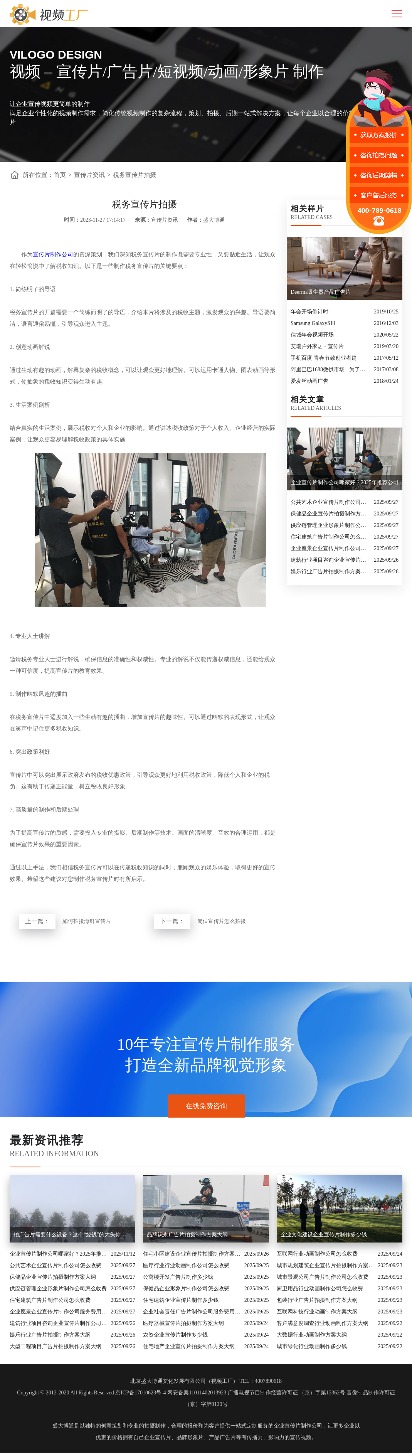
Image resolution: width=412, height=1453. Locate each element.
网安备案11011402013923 (196, 1393)
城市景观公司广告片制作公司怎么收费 (322, 1277)
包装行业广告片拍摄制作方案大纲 (317, 1300)
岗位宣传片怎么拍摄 (221, 921)
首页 (60, 175)
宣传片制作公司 (53, 254)
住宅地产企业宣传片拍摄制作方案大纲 (189, 1346)
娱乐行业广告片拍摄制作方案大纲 (330, 571)
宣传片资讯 (89, 175)
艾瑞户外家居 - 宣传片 (317, 346)
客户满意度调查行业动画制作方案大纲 (322, 1323)
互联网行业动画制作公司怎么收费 (317, 1254)
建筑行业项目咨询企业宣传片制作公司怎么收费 (330, 560)
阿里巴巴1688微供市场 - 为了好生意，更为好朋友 (330, 369)
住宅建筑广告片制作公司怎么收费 (330, 537)
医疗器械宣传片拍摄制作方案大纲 (183, 1323)
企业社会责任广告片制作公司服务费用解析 (191, 1312)
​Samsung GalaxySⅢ (313, 323)
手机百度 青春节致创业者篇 (324, 358)
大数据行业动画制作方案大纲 (312, 1335)
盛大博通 (63, 1426)
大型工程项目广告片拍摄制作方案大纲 (55, 1346)
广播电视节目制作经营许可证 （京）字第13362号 (286, 1393)
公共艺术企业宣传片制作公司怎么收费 (330, 502)
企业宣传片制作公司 (298, 1426)
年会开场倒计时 (309, 312)
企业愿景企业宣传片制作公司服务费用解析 (330, 548)
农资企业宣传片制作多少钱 (175, 1335)
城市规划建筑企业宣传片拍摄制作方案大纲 (325, 1265)
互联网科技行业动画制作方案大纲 (317, 1312)
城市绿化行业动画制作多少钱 (312, 1346)
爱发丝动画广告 (309, 381)
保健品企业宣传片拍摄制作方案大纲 (330, 514)
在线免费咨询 (206, 1106)
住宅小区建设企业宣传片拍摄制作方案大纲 (191, 1254)
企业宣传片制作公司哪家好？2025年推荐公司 (58, 1254)
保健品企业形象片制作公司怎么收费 (186, 1288)
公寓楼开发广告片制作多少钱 (178, 1277)
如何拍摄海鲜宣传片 (86, 921)
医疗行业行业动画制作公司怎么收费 (186, 1265)
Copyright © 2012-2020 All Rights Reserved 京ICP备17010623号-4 (91, 1393)
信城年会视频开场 (312, 335)
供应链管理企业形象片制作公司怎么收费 (330, 525)
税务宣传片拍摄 (134, 175)
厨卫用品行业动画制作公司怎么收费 (320, 1288)
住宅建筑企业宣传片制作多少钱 (181, 1300)
